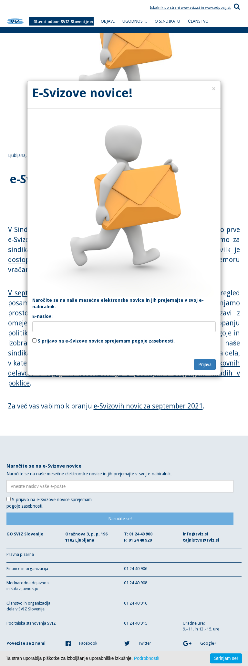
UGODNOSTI (134, 21)
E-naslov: (42, 316)
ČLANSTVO (198, 21)
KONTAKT (110, 31)
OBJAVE (108, 21)
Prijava (205, 364)
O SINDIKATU (167, 21)
